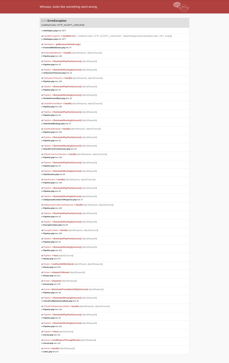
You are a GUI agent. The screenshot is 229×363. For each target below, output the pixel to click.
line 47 (57, 47)
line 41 (57, 124)
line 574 (52, 259)
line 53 (52, 64)
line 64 (54, 174)
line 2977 (54, 31)
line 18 (57, 98)
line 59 (55, 225)
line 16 (57, 73)
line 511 (52, 276)
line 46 (61, 301)
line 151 (51, 335)
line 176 (51, 284)
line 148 (52, 56)
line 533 (52, 267)
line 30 (52, 293)
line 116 (51, 343)
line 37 (63, 200)
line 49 (60, 149)
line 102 (52, 250)
